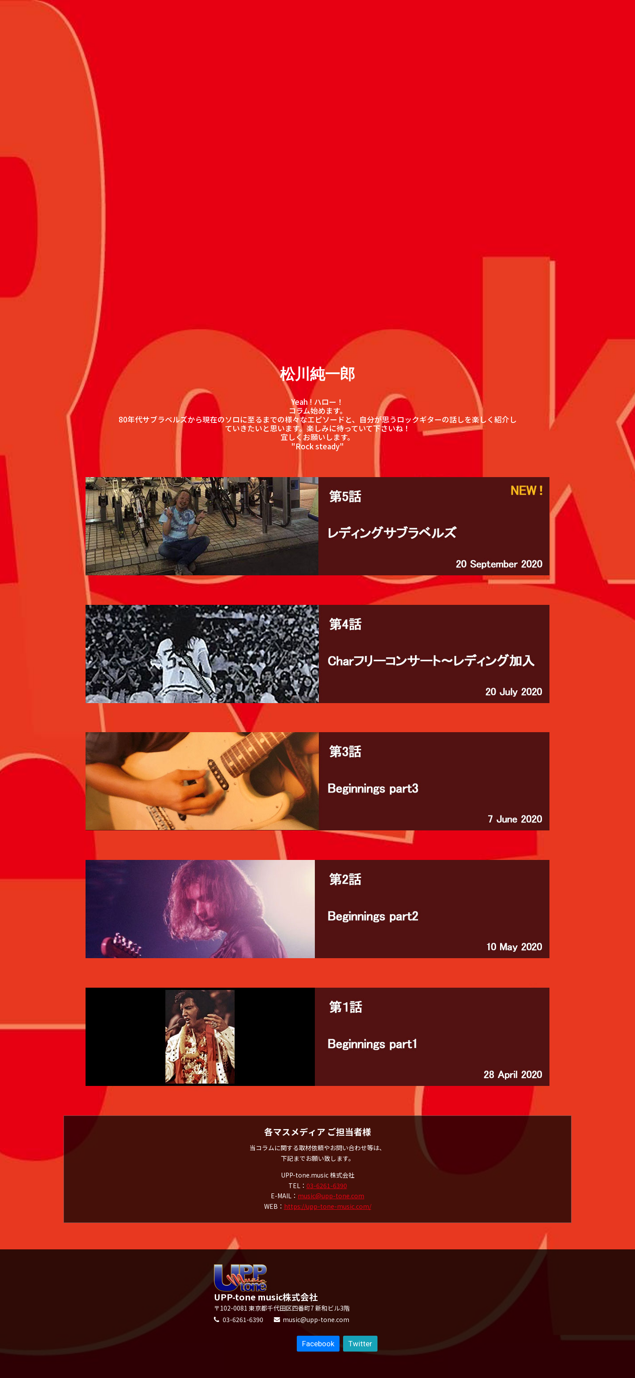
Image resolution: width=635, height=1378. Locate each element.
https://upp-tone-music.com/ (327, 1206)
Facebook (318, 1343)
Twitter (360, 1343)
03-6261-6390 (326, 1185)
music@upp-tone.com (331, 1195)
